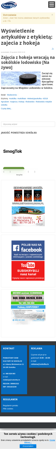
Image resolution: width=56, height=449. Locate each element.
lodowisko (30, 102)
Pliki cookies (8, 409)
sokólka (13, 98)
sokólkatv (22, 98)
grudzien (5, 102)
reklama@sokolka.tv (40, 364)
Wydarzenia (12, 95)
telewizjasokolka (35, 98)
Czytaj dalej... (6, 108)
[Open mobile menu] (51, 4)
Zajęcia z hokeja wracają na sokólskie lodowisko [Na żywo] (28, 62)
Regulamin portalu (10, 405)
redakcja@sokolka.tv (11, 380)
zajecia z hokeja (17, 102)
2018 (46, 98)
